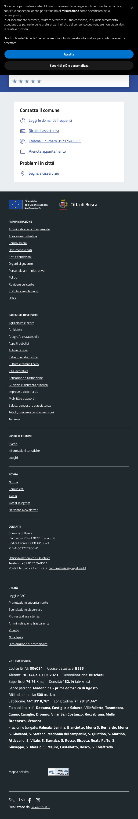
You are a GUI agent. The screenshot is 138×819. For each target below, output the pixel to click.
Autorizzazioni (18, 350)
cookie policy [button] (12, 15)
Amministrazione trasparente (29, 623)
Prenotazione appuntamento (28, 602)
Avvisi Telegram (19, 502)
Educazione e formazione (26, 377)
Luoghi (13, 457)
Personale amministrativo (26, 270)
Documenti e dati (20, 250)
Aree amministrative (23, 236)
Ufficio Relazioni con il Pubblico (29, 558)
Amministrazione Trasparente (29, 229)
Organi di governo (21, 263)
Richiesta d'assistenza (24, 616)
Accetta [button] (69, 54)
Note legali (16, 637)
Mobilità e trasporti (22, 398)
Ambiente (15, 329)
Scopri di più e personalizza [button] (69, 65)
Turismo (14, 419)
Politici (13, 277)
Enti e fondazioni (20, 256)
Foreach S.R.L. (40, 807)
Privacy (14, 630)
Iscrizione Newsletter (23, 509)
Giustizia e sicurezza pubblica (28, 384)
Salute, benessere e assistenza (30, 405)
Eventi (13, 443)
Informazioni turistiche (24, 450)
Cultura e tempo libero (24, 364)
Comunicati (16, 489)
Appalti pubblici (19, 343)
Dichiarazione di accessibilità (28, 643)
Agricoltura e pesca (21, 322)
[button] (132, 7)
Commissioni (18, 243)
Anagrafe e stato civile (24, 336)
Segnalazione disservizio (25, 609)
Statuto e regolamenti (24, 291)
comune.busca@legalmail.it (67, 568)
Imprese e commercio (23, 391)
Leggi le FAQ (17, 595)
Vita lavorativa (18, 371)
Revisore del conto (21, 284)
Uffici (12, 298)
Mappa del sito (19, 771)
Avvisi (13, 496)
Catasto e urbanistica (23, 357)
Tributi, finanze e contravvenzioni (31, 412)
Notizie (13, 482)
